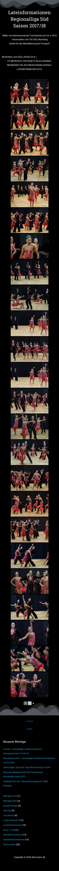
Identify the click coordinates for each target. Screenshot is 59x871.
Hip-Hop (7, 810)
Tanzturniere (9, 844)
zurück (29, 721)
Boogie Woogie (10, 805)
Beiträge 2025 (10, 796)
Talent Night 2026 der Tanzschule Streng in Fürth (27, 767)
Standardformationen (13, 839)
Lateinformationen (12, 825)
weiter (30, 729)
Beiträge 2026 (10, 801)
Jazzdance (8, 815)
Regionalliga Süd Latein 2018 (18, 57)
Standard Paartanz (12, 834)
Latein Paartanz (11, 820)
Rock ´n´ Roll (9, 830)
